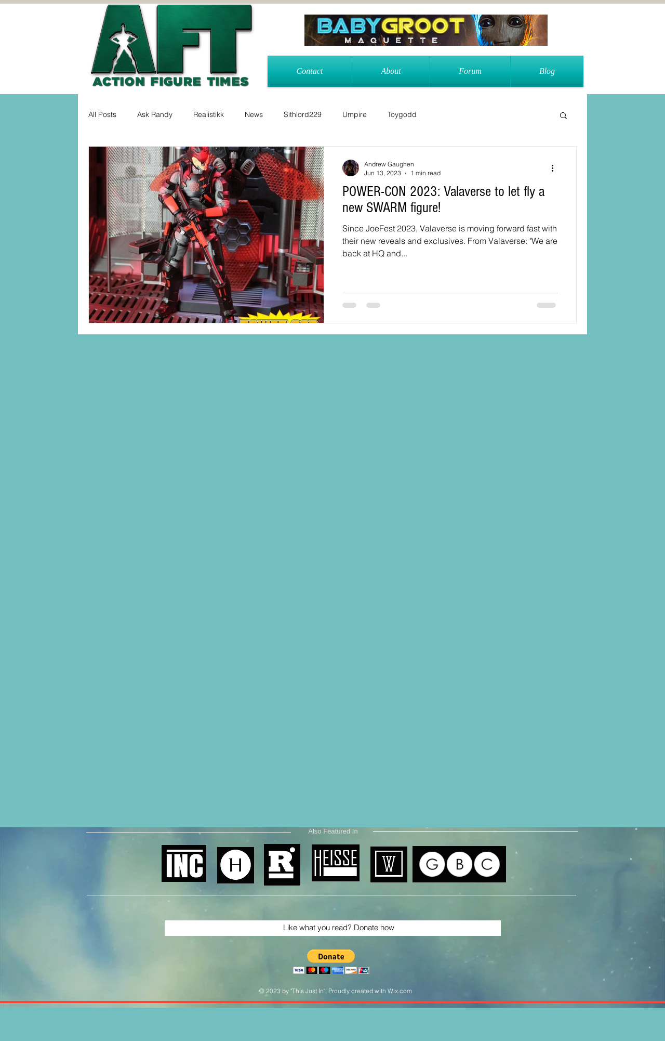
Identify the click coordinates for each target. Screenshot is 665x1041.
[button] (563, 116)
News (254, 114)
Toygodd (402, 114)
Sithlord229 (303, 114)
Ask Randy (154, 114)
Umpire (354, 114)
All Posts (102, 114)
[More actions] (556, 168)
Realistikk (208, 114)
